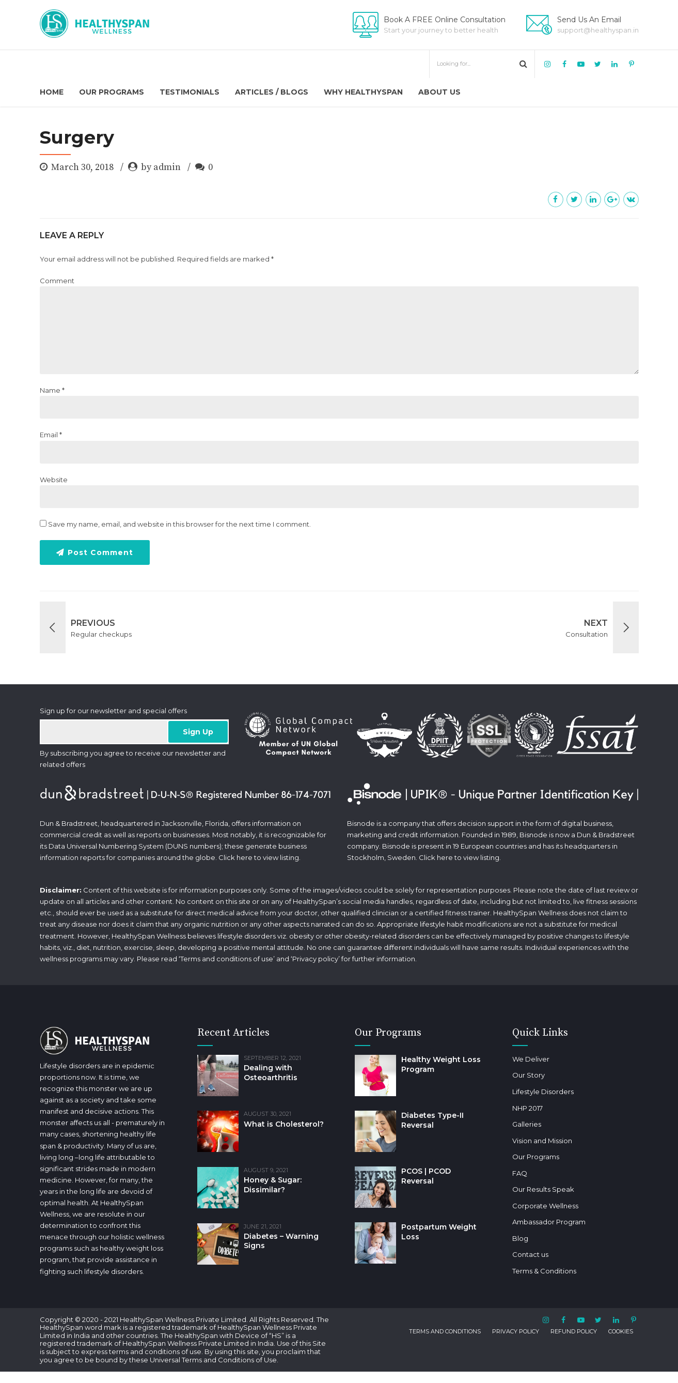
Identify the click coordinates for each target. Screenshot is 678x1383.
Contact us (515, 1254)
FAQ (504, 1173)
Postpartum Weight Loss (439, 1231)
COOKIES (620, 1340)
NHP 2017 (512, 1108)
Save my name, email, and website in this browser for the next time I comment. (179, 524)
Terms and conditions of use (226, 959)
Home (52, 92)
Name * (52, 390)
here (244, 857)
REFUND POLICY (573, 1340)
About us (439, 92)
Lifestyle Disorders (527, 1091)
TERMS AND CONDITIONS (445, 1340)
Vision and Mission (527, 1140)
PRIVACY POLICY (515, 1340)
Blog (505, 1238)
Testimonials (189, 92)
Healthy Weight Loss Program (441, 1064)
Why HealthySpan (363, 92)
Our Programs (111, 92)
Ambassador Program (533, 1222)
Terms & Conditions (529, 1271)
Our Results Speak (528, 1189)
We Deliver (515, 1059)
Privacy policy (315, 959)
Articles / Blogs (271, 92)
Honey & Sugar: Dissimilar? (273, 1184)
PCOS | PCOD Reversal (426, 1176)
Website (54, 479)
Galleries (511, 1124)
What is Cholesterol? (284, 1124)
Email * (51, 435)
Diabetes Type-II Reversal (432, 1120)
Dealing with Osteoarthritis (270, 1072)
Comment (57, 280)
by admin (161, 167)
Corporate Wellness (530, 1206)
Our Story (513, 1075)
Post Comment (100, 552)
